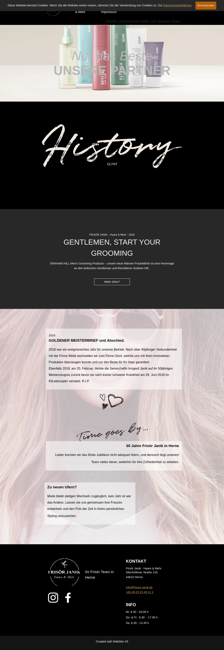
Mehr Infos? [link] (112, 281)
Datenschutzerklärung (177, 5)
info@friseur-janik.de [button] (139, 587)
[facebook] (68, 598)
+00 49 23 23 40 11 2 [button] (139, 592)
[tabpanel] (112, 63)
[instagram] (53, 598)
